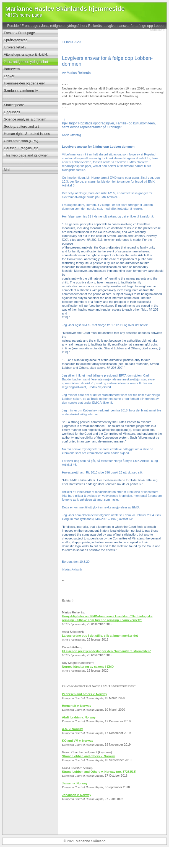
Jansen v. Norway (74, 783)
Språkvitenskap (15, 40)
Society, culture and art (21, 127)
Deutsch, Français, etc (21, 148)
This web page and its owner (26, 155)
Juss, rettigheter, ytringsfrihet (63, 26)
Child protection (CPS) (21, 141)
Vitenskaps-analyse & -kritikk (26, 55)
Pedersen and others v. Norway (84, 694)
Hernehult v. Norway (76, 705)
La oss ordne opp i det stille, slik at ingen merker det (100, 635)
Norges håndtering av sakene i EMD (88, 666)
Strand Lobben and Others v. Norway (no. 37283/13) (99, 771)
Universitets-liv (15, 47)
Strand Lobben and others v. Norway (88, 756)
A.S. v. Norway (72, 729)
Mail (7, 170)
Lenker (9, 76)
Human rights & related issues (27, 134)
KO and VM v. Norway (77, 740)
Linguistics (12, 112)
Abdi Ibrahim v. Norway (78, 717)
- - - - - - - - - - (14, 98)
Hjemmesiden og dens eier (24, 83)
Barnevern (12, 69)
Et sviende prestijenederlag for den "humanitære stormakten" (106, 651)
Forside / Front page (22, 26)
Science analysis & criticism (25, 119)
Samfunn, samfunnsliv (21, 91)
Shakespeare (14, 105)
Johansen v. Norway (76, 795)
